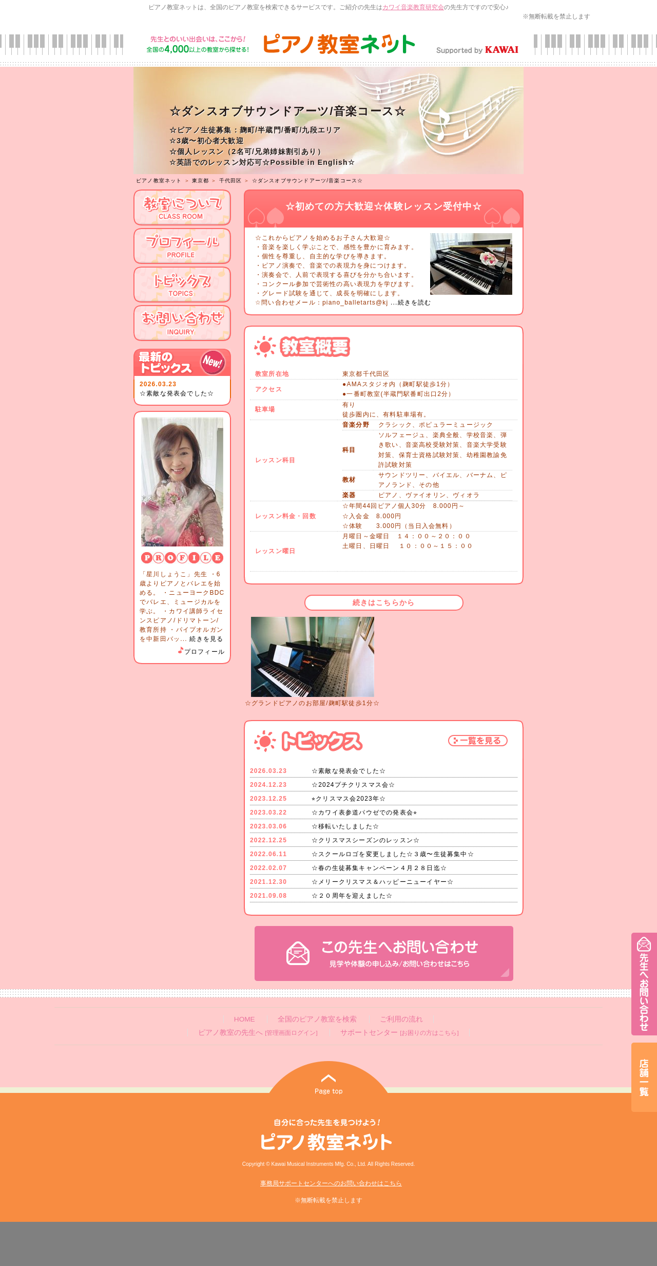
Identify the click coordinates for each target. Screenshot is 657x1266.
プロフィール (201, 651)
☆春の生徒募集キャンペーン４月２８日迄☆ (379, 868)
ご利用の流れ (401, 1019)
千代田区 (230, 180)
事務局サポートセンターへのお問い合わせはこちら (331, 1183)
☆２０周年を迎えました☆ (352, 895)
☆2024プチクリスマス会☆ (354, 784)
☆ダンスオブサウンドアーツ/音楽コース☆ (307, 180)
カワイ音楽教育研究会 (413, 7)
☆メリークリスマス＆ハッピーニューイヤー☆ (383, 881)
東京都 (200, 180)
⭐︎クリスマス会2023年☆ (349, 798)
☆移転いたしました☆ (345, 826)
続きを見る (206, 639)
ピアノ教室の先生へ (257, 1032)
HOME (244, 1019)
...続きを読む (409, 302)
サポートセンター (399, 1032)
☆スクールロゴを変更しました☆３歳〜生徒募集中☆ (393, 854)
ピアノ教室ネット (159, 180)
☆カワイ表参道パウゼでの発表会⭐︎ (364, 812)
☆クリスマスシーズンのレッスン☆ (366, 840)
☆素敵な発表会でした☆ (177, 393)
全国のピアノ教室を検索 (317, 1019)
